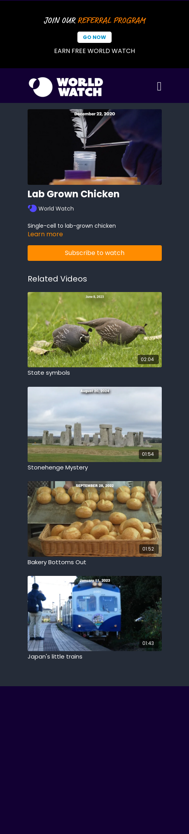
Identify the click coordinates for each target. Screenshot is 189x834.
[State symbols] (95, 372)
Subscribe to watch (94, 252)
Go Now (94, 37)
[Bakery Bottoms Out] (95, 562)
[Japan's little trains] (95, 656)
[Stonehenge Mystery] (95, 467)
